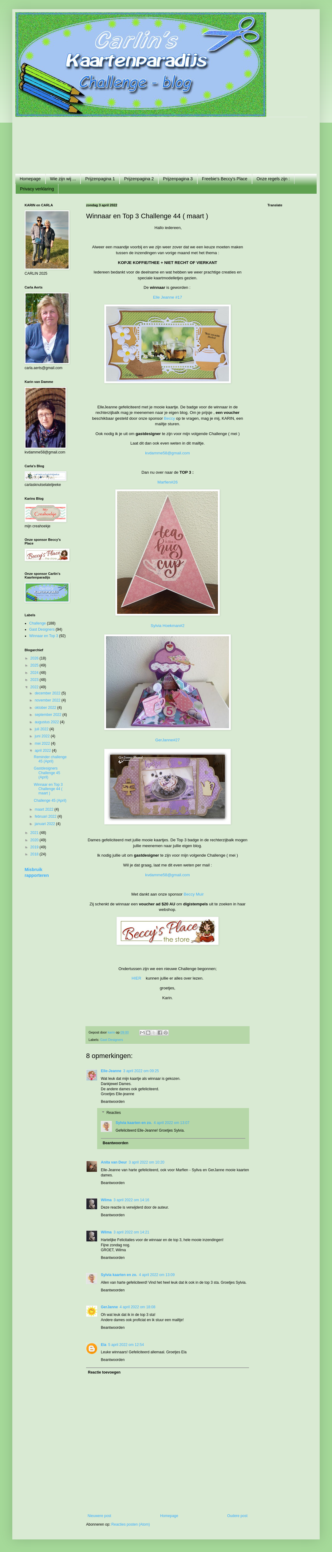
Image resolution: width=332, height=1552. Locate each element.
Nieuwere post (99, 1516)
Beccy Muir (194, 894)
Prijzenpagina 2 (139, 178)
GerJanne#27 (167, 740)
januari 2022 (45, 824)
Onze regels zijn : (273, 178)
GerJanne (109, 1307)
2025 (35, 665)
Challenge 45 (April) (50, 800)
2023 (35, 680)
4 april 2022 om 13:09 (157, 1275)
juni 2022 (43, 736)
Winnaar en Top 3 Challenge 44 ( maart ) (48, 789)
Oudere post (237, 1516)
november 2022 (48, 700)
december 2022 (48, 693)
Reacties (113, 1112)
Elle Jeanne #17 (167, 297)
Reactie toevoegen (104, 1372)
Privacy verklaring (37, 188)
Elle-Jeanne (111, 1071)
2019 (35, 847)
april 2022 (43, 750)
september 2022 (48, 715)
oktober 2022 (46, 707)
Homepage (30, 178)
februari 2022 (46, 816)
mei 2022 (43, 743)
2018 (35, 854)
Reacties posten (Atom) (130, 1524)
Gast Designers (111, 1040)
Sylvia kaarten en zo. (134, 1123)
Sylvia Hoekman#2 (167, 625)
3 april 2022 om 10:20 (146, 1162)
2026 (35, 658)
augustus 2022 (47, 722)
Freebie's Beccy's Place (224, 178)
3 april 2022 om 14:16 (131, 1200)
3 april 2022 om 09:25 (141, 1071)
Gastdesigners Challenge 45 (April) (47, 772)
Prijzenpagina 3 (178, 178)
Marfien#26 (167, 482)
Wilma (106, 1200)
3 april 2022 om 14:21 (131, 1232)
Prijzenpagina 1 (100, 178)
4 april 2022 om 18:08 (137, 1307)
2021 (35, 833)
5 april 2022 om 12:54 (126, 1345)
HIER (137, 978)
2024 (35, 673)
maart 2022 (44, 809)
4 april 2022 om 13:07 (171, 1123)
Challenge (37, 623)
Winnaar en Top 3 (43, 636)
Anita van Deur (114, 1162)
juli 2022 (42, 729)
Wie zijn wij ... (63, 178)
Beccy (169, 418)
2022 (35, 687)
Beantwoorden (112, 1101)
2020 (35, 840)
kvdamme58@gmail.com (167, 453)
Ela (103, 1345)
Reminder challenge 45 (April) (50, 759)
